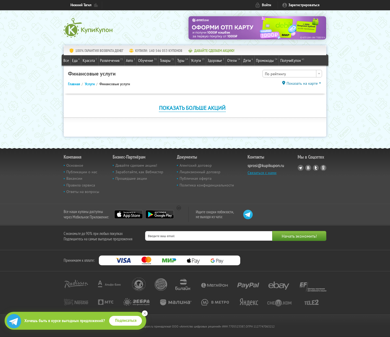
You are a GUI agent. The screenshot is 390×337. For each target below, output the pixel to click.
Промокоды (266, 60)
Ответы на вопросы (82, 191)
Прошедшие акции (131, 178)
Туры (182, 60)
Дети (248, 60)
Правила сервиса (80, 185)
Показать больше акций (192, 107)
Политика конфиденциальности (207, 185)
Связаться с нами (262, 172)
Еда (76, 60)
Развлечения (111, 60)
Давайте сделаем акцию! (136, 165)
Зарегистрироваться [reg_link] (304, 5)
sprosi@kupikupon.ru (266, 165)
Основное (74, 165)
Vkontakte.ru (308, 168)
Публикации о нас (81, 171)
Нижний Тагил (81, 5)
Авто (130, 60)
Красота (90, 60)
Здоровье (215, 60)
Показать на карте (302, 83)
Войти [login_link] (266, 5)
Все (66, 60)
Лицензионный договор (200, 171)
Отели (233, 60)
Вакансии (74, 178)
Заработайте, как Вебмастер (139, 171)
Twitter (316, 168)
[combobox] (292, 73)
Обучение (147, 60)
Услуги (197, 60)
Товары (167, 60)
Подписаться (125, 320)
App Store (128, 214)
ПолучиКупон (292, 60)
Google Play (159, 214)
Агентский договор (196, 165)
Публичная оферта (196, 178)
